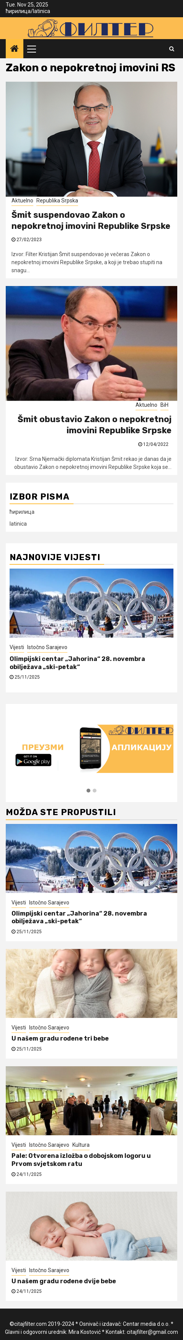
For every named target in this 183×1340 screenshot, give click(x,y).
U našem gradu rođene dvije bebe (63, 1281)
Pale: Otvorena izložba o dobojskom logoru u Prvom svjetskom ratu (81, 1159)
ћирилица (18, 11)
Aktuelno (22, 200)
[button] (88, 791)
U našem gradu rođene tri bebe (60, 1038)
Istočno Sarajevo (47, 647)
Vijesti (17, 647)
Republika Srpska (57, 200)
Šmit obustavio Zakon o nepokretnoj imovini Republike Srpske (95, 425)
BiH (164, 405)
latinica (41, 11)
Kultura (81, 1145)
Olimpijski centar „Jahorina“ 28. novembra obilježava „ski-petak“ (77, 663)
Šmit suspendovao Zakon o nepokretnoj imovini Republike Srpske (90, 220)
